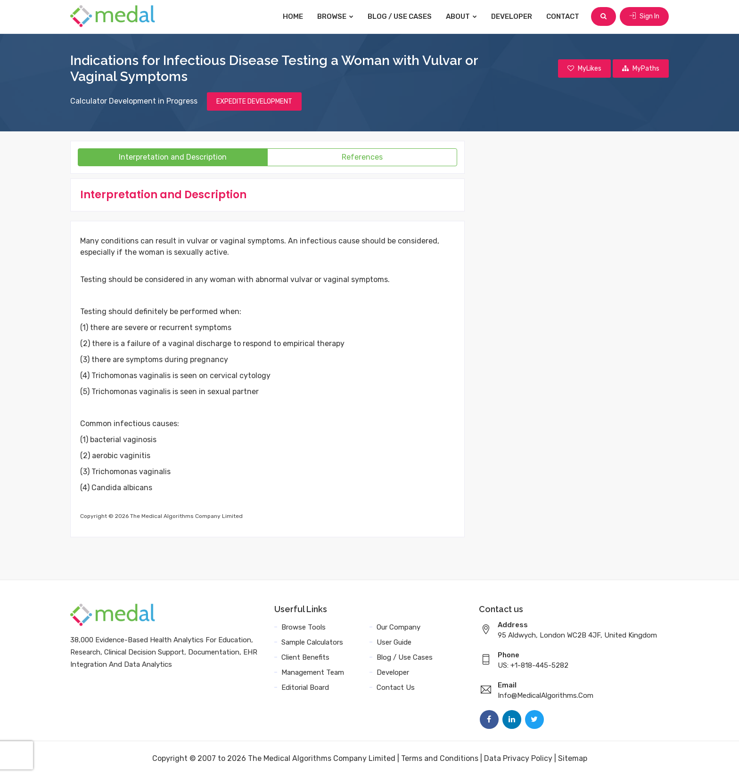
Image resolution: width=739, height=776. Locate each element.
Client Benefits (305, 657)
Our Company (398, 627)
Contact (562, 16)
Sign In (644, 16)
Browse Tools (303, 627)
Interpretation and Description (173, 157)
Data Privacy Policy (518, 758)
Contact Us (396, 687)
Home (293, 16)
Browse (335, 16)
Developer (511, 16)
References (362, 157)
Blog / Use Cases (400, 16)
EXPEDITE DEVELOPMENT (254, 101)
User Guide (394, 642)
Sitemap (572, 758)
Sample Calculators (312, 642)
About (461, 16)
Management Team (312, 672)
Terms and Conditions (439, 758)
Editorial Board (305, 687)
